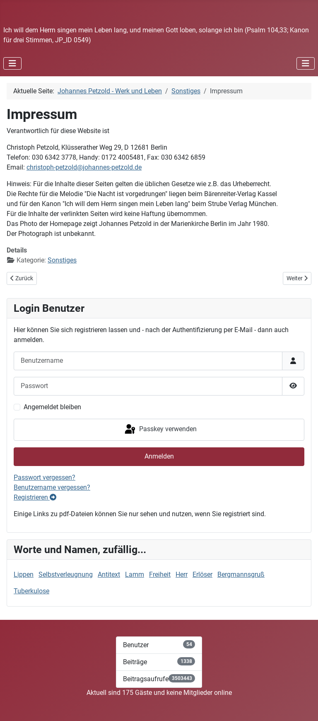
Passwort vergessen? (44, 477)
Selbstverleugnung (66, 574)
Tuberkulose (31, 591)
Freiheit (160, 574)
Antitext (109, 574)
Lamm (134, 574)
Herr (182, 574)
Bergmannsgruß (241, 574)
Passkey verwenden (160, 429)
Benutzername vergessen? (52, 487)
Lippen (24, 574)
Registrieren (35, 497)
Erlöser (202, 574)
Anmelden (159, 456)
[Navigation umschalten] (12, 63)
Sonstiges (62, 260)
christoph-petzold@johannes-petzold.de (84, 167)
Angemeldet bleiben (52, 407)
